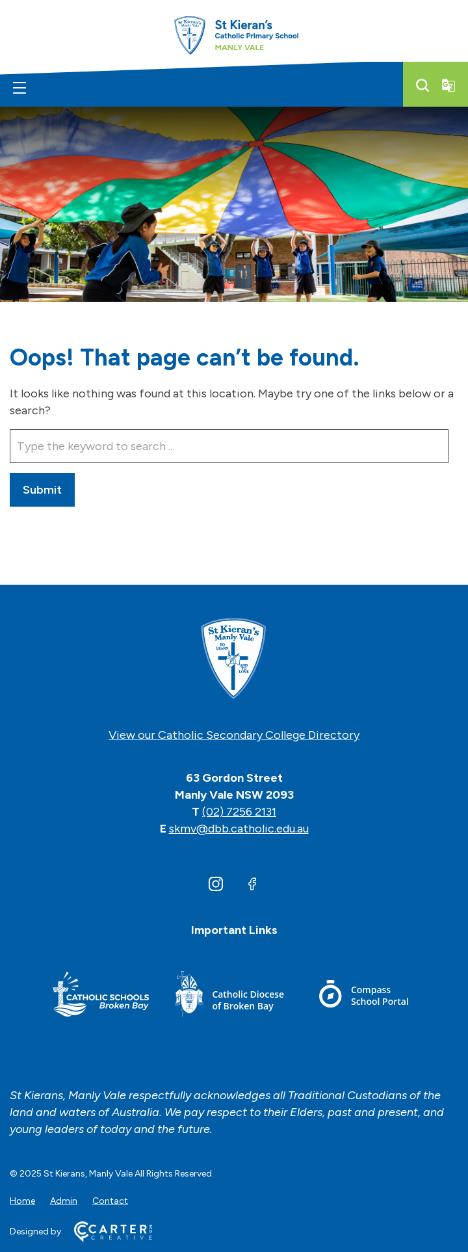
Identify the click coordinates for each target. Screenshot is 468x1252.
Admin (63, 1200)
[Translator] (449, 85)
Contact (110, 1200)
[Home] (234, 659)
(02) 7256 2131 (239, 812)
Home (22, 1200)
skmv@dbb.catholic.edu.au (239, 828)
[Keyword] (229, 446)
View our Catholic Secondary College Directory (234, 735)
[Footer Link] (101, 996)
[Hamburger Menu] (19, 88)
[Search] (423, 85)
